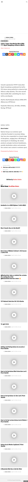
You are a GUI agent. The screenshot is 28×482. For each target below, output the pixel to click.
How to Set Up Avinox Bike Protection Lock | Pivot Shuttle (14, 372)
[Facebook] (4, 54)
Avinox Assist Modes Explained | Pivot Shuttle (12, 445)
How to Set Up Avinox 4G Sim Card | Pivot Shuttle (13, 396)
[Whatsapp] (15, 54)
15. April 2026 (5, 324)
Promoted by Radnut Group (9, 151)
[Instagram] (21, 54)
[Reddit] (9, 54)
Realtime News (14, 186)
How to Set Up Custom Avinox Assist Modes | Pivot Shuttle (14, 421)
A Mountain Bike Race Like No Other (11, 469)
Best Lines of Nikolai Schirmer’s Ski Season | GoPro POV (14, 251)
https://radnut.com (5, 48)
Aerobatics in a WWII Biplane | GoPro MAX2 (13, 205)
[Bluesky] (18, 54)
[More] (24, 54)
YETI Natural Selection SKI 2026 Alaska (12, 301)
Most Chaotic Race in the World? (10, 228)
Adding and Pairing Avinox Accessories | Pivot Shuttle (13, 347)
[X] (6, 54)
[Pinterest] (12, 54)
